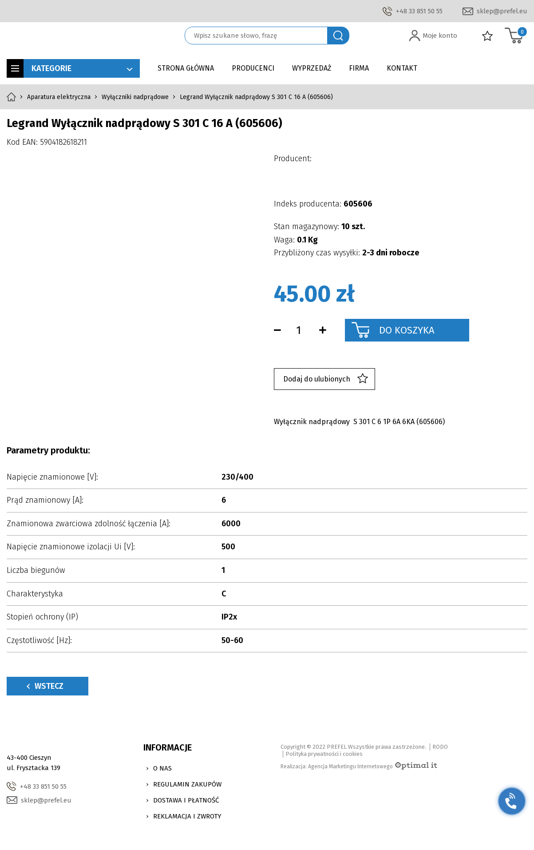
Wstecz (45, 686)
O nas (162, 768)
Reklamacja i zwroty (187, 816)
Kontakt (402, 68)
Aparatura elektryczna (59, 97)
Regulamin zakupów (187, 784)
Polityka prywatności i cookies (324, 754)
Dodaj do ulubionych (325, 379)
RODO (440, 746)
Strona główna (186, 68)
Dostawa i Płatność (186, 800)
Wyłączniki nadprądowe (135, 97)
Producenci (253, 68)
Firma (359, 68)
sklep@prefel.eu (502, 11)
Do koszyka (407, 330)
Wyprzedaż (311, 68)
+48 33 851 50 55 (419, 11)
